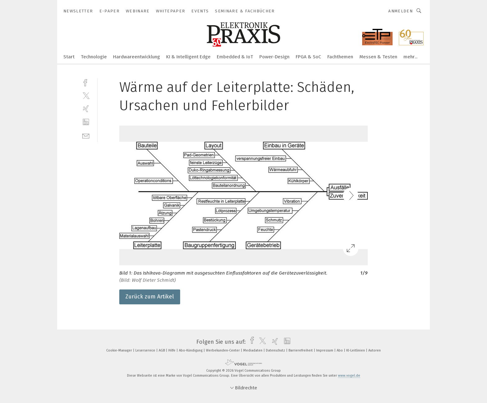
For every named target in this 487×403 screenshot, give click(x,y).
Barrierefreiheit (301, 350)
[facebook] (86, 82)
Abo (340, 350)
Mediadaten (253, 350)
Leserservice (145, 350)
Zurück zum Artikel (149, 296)
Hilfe (172, 350)
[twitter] (86, 95)
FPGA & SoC (308, 57)
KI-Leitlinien (356, 350)
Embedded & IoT (235, 57)
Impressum (325, 350)
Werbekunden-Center (223, 350)
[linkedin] (86, 122)
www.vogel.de (349, 376)
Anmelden (400, 11)
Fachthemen (340, 57)
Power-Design (274, 57)
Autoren (374, 350)
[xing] (86, 109)
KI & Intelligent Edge (188, 57)
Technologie (94, 57)
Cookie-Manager (119, 350)
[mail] (86, 135)
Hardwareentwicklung (136, 57)
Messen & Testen (378, 57)
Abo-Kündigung (191, 350)
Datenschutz (276, 350)
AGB (162, 350)
